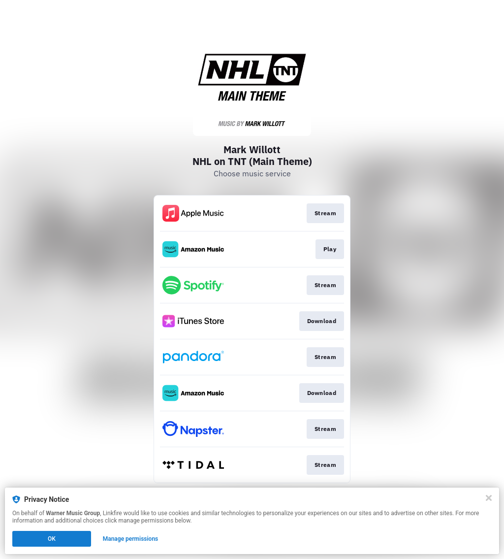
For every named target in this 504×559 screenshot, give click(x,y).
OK (52, 538)
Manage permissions (130, 538)
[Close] (489, 498)
